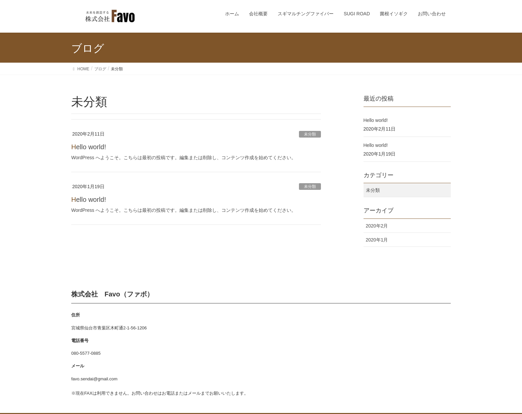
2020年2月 (377, 225)
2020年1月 (377, 239)
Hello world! (88, 147)
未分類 (310, 134)
